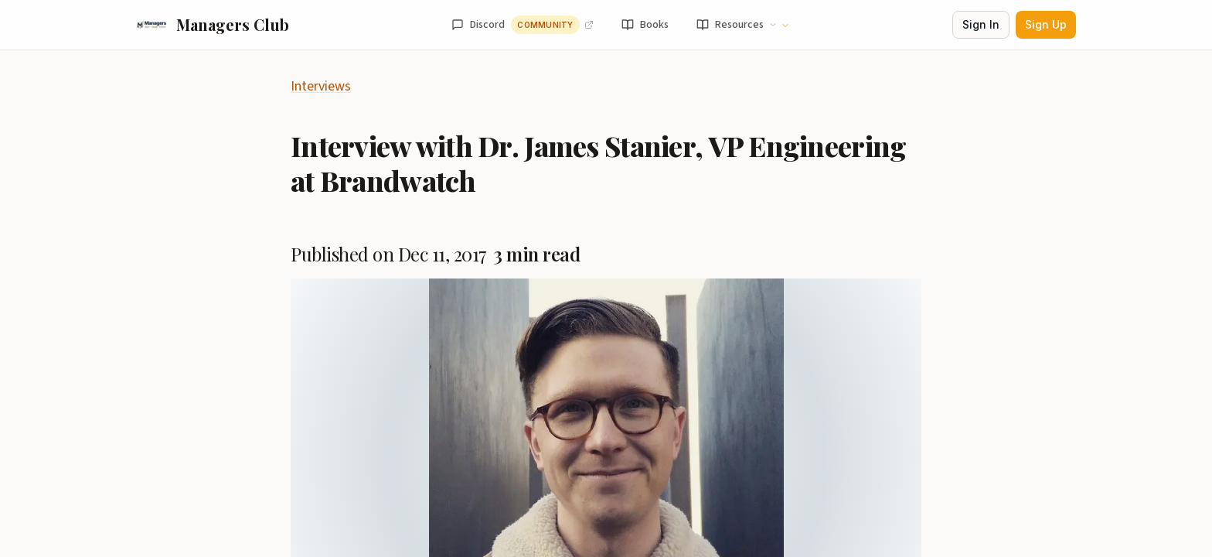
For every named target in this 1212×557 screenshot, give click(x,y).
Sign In (980, 24)
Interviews (321, 86)
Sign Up (1046, 24)
